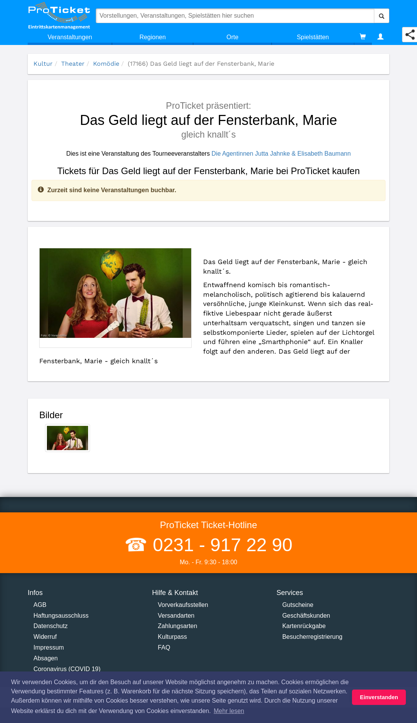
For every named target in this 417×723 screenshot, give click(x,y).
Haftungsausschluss (60, 615)
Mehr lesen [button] (229, 711)
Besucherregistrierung (312, 636)
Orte (233, 37)
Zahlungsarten (177, 626)
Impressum (48, 647)
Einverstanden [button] (379, 697)
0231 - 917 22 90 (220, 545)
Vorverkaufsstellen (183, 605)
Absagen (45, 658)
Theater (73, 63)
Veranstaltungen (70, 37)
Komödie (106, 63)
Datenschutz (50, 626)
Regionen (152, 37)
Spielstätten (313, 37)
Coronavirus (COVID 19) (66, 669)
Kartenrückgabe (304, 626)
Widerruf (45, 636)
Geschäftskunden (306, 615)
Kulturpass (172, 636)
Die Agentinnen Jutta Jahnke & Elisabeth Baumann (281, 153)
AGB (40, 605)
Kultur (43, 63)
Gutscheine (298, 605)
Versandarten (176, 615)
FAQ (164, 647)
